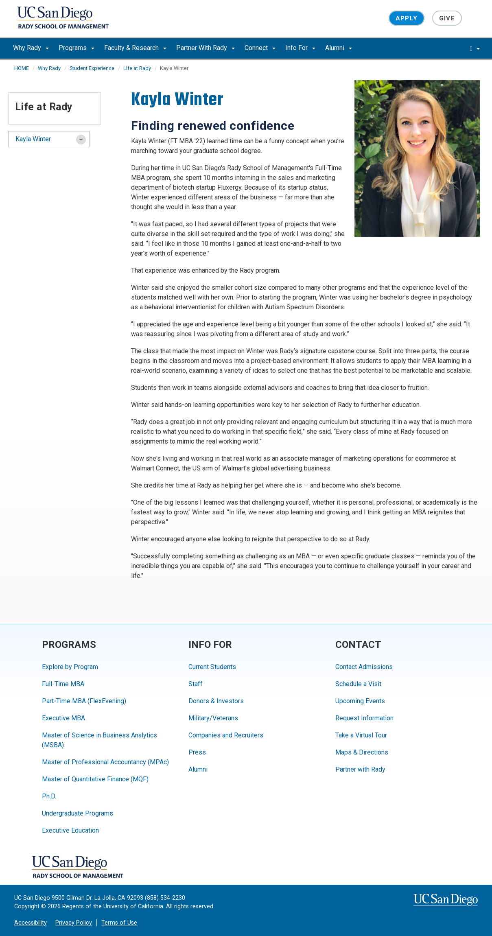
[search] (475, 48)
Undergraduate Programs (77, 813)
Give (447, 18)
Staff (195, 684)
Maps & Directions (361, 752)
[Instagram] (162, 864)
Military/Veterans (213, 718)
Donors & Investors (216, 701)
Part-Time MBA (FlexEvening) (84, 701)
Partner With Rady (205, 48)
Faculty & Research (135, 48)
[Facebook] (198, 864)
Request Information (364, 718)
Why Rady (31, 48)
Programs (76, 48)
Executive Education (70, 830)
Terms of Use (119, 922)
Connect (260, 48)
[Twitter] (217, 864)
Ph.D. (49, 796)
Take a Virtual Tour (361, 735)
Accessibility (30, 922)
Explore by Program (70, 667)
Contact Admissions (364, 667)
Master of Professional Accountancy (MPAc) (105, 762)
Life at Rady (137, 68)
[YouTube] (180, 864)
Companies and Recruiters (225, 735)
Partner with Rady (360, 769)
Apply (407, 18)
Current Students (212, 667)
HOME (21, 68)
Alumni (338, 48)
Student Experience (92, 68)
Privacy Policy (73, 922)
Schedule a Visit (358, 684)
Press (197, 752)
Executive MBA (63, 718)
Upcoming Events (360, 701)
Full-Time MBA (63, 684)
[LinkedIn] (144, 864)
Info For (300, 48)
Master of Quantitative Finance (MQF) (95, 779)
